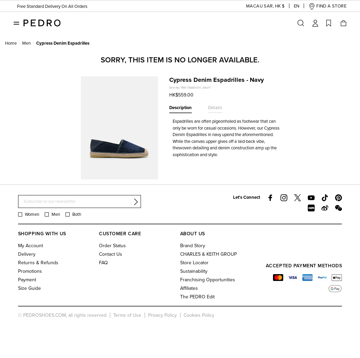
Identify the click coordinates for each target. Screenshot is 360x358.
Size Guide (29, 288)
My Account (30, 246)
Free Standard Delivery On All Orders (52, 6)
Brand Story (192, 246)
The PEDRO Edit (197, 297)
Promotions (30, 271)
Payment (27, 280)
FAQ (103, 263)
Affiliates (189, 288)
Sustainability (193, 271)
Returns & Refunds (38, 263)
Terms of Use (127, 315)
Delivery (26, 254)
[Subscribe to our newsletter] (79, 201)
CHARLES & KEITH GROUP (208, 254)
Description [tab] (180, 107)
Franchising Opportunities (207, 280)
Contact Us (110, 254)
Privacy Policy (162, 315)
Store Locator (194, 263)
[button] (260, 6)
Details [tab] (215, 107)
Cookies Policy (199, 315)
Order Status (112, 246)
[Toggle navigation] (16, 22)
